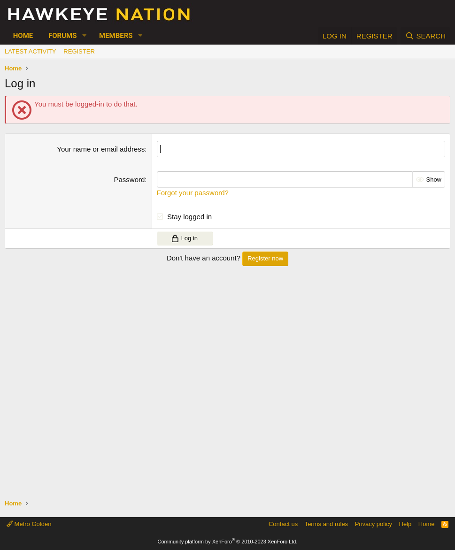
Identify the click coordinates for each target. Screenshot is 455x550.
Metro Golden (29, 523)
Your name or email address (101, 149)
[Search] (425, 36)
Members (116, 35)
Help (405, 523)
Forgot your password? (193, 193)
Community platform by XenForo (228, 541)
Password (129, 179)
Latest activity (30, 51)
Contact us (283, 523)
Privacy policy (373, 523)
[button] (84, 36)
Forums (62, 35)
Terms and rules (326, 523)
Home (23, 35)
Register (78, 51)
